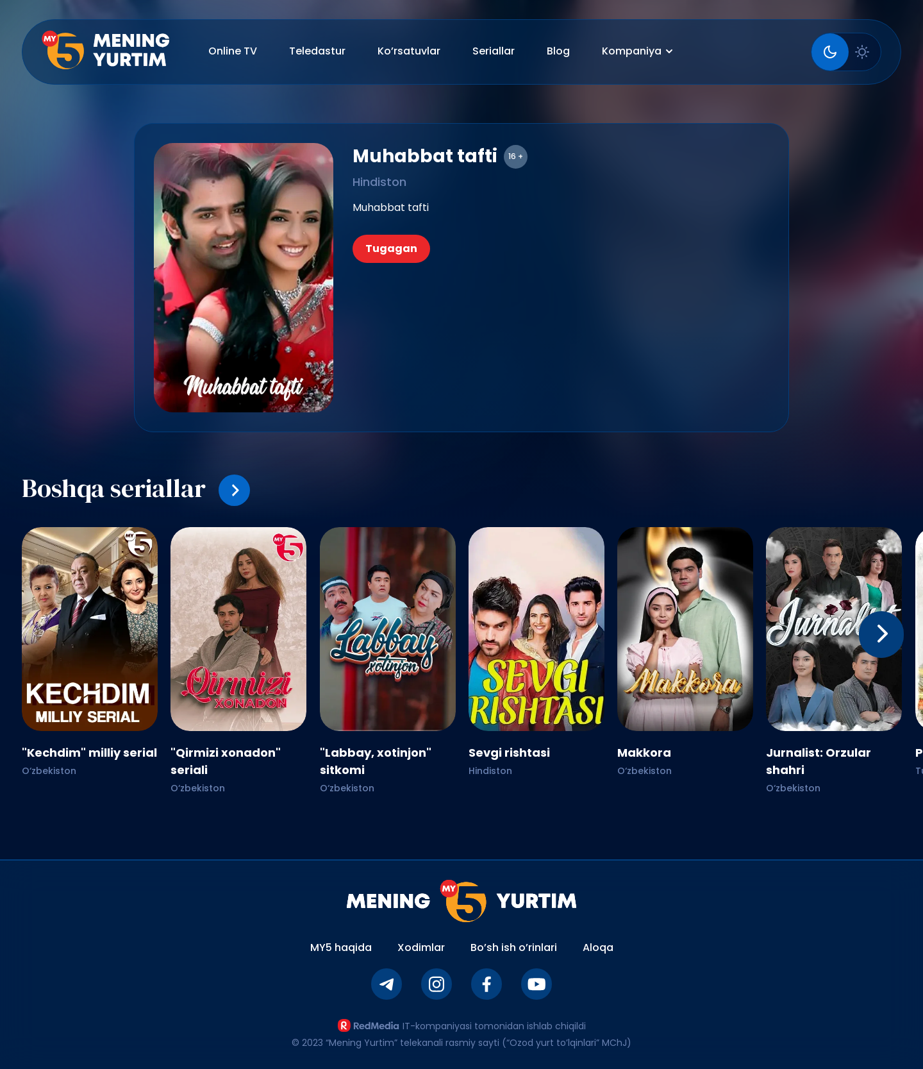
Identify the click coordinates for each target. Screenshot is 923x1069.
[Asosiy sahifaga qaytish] (462, 901)
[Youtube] (536, 984)
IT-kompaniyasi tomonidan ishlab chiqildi (461, 1025)
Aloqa (598, 947)
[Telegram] (386, 984)
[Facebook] (486, 984)
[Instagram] (436, 984)
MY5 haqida (341, 947)
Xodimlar (421, 947)
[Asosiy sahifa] (106, 52)
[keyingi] (881, 634)
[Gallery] (461, 659)
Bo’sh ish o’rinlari (513, 947)
